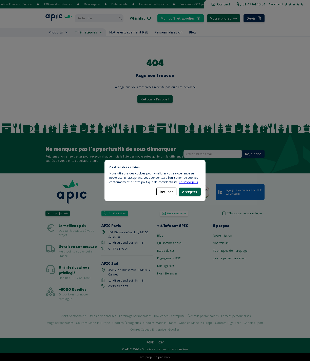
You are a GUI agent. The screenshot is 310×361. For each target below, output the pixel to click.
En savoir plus (188, 182)
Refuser (166, 192)
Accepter (189, 192)
